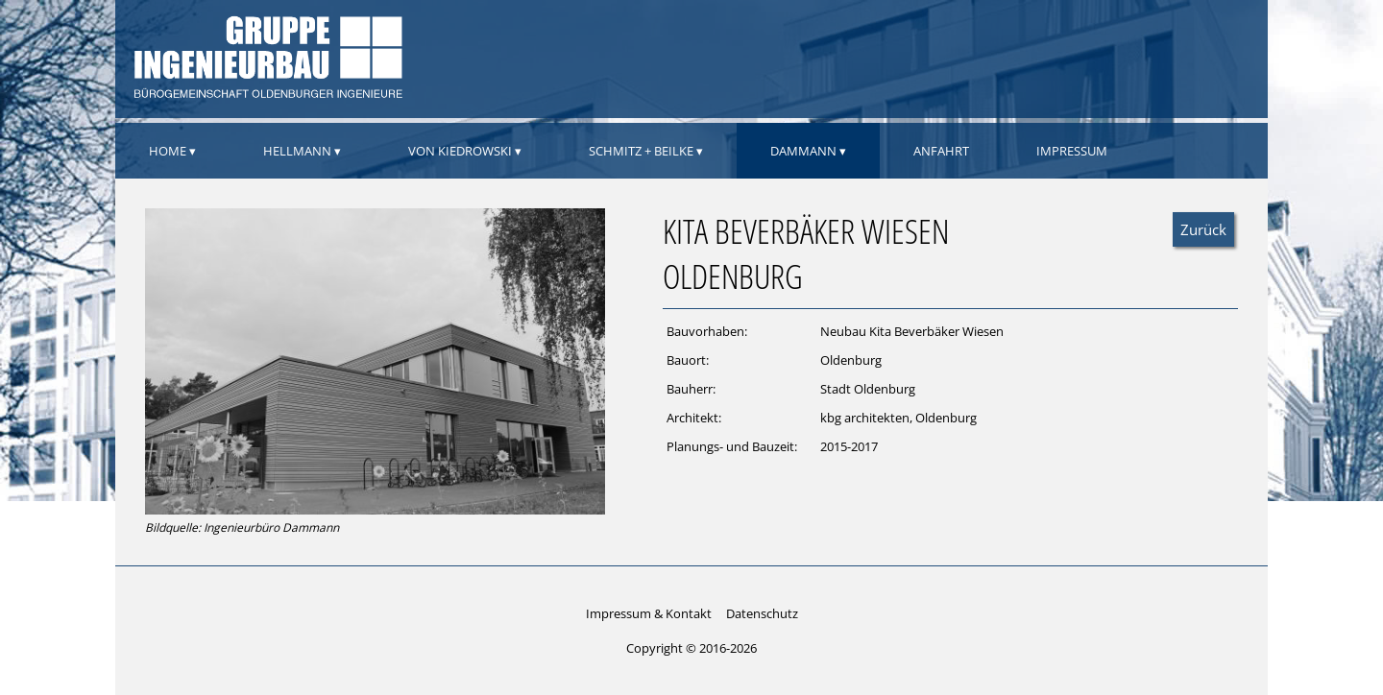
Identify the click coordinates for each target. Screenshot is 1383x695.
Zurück (1203, 229)
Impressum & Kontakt (649, 613)
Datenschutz (762, 613)
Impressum (1071, 150)
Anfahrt (941, 150)
